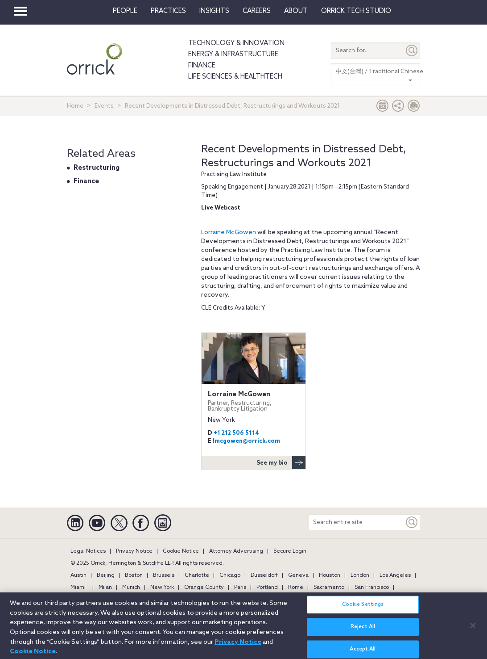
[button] (398, 108)
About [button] (296, 11)
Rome (295, 587)
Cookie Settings (363, 609)
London (360, 575)
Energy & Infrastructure (233, 54)
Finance (201, 66)
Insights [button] (214, 11)
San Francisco (372, 587)
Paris (240, 587)
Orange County (204, 587)
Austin (78, 575)
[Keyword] (412, 522)
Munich (131, 587)
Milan (105, 587)
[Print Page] (414, 108)
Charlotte (197, 575)
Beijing (106, 575)
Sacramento (329, 587)
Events (104, 106)
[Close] (473, 629)
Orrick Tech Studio (356, 11)
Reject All (363, 631)
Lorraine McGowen (229, 232)
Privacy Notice (134, 551)
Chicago (229, 575)
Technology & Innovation (236, 43)
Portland (267, 587)
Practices (168, 11)
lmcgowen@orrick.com (246, 441)
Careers (257, 11)
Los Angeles (395, 575)
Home (75, 106)
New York (162, 587)
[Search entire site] (356, 522)
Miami (78, 587)
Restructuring (97, 168)
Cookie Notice (181, 551)
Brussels (163, 575)
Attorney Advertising (236, 551)
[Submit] (412, 50)
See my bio (280, 462)
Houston (329, 575)
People (125, 11)
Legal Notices (88, 551)
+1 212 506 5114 (236, 433)
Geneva (298, 575)
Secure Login (289, 551)
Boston (134, 575)
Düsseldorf (264, 575)
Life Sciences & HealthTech (235, 77)
